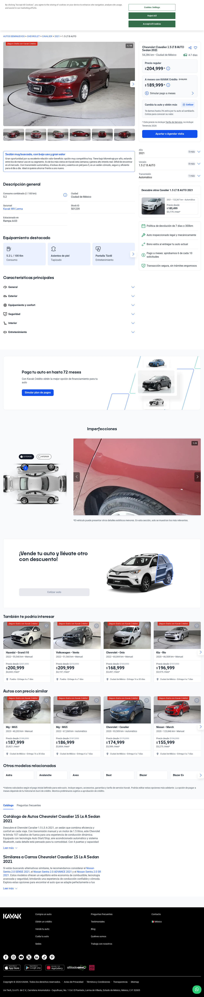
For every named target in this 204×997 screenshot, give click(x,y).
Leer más (10, 855)
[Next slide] (133, 84)
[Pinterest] (52, 957)
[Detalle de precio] (168, 69)
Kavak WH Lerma (13, 208)
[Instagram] (13, 957)
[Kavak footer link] (12, 929)
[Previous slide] (76, 477)
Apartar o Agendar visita (169, 160)
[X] (28, 957)
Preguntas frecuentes (29, 812)
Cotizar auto (54, 592)
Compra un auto (43, 914)
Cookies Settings (152, 7)
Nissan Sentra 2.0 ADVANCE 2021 (52, 878)
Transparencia (120, 982)
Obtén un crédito (43, 921)
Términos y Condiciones (98, 982)
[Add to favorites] (51, 626)
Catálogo (8, 812)
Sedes (38, 944)
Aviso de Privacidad (73, 982)
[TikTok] (44, 957)
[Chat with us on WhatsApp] (197, 989)
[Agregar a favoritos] (195, 48)
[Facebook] (5, 957)
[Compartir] (190, 48)
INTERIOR (43, 456)
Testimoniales (98, 921)
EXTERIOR (26, 456)
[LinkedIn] (36, 957)
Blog (93, 929)
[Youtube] (21, 957)
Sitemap (135, 982)
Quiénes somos (98, 936)
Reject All (151, 15)
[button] (188, 131)
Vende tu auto (42, 929)
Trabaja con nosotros (101, 944)
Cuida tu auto (42, 936)
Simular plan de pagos (38, 392)
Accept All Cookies (152, 24)
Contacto (156, 914)
